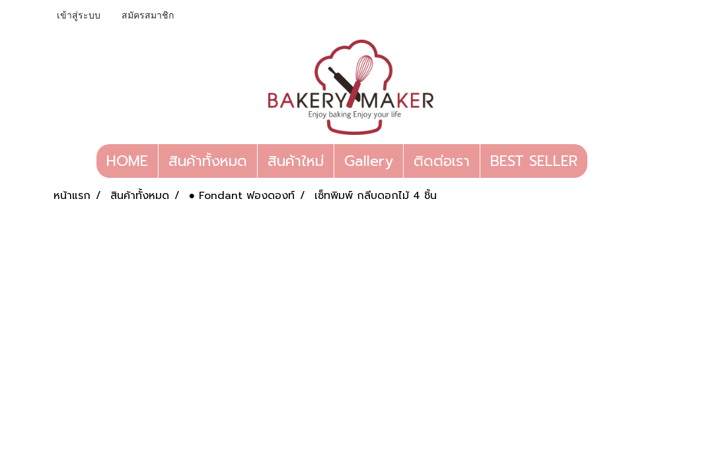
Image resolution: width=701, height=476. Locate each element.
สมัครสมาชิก (148, 15)
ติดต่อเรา (442, 161)
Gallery (368, 161)
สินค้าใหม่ (296, 161)
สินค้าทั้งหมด (207, 161)
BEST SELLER (533, 161)
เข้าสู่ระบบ (78, 15)
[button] (599, 161)
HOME (127, 161)
